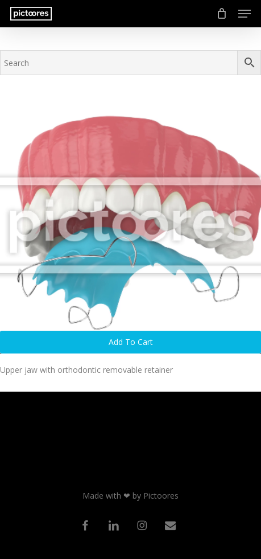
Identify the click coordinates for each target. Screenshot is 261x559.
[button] (244, 13)
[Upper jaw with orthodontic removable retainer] (130, 225)
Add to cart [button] (131, 341)
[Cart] (221, 13)
